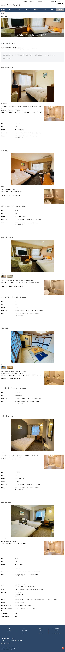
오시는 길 (40, 628)
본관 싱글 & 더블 (50, 55)
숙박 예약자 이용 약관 (56, 633)
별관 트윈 (18, 55)
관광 (40, 630)
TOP (9, 628)
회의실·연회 (24, 630)
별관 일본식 (39, 55)
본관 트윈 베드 (7, 59)
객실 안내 (9, 630)
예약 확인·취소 (51, 1)
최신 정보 (40, 633)
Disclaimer (2, 649)
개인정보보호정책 (56, 628)
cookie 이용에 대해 (9, 649)
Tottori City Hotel (7, 638)
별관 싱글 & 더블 (8, 55)
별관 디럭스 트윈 (28, 55)
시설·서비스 (24, 633)
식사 (24, 628)
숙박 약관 (56, 630)
